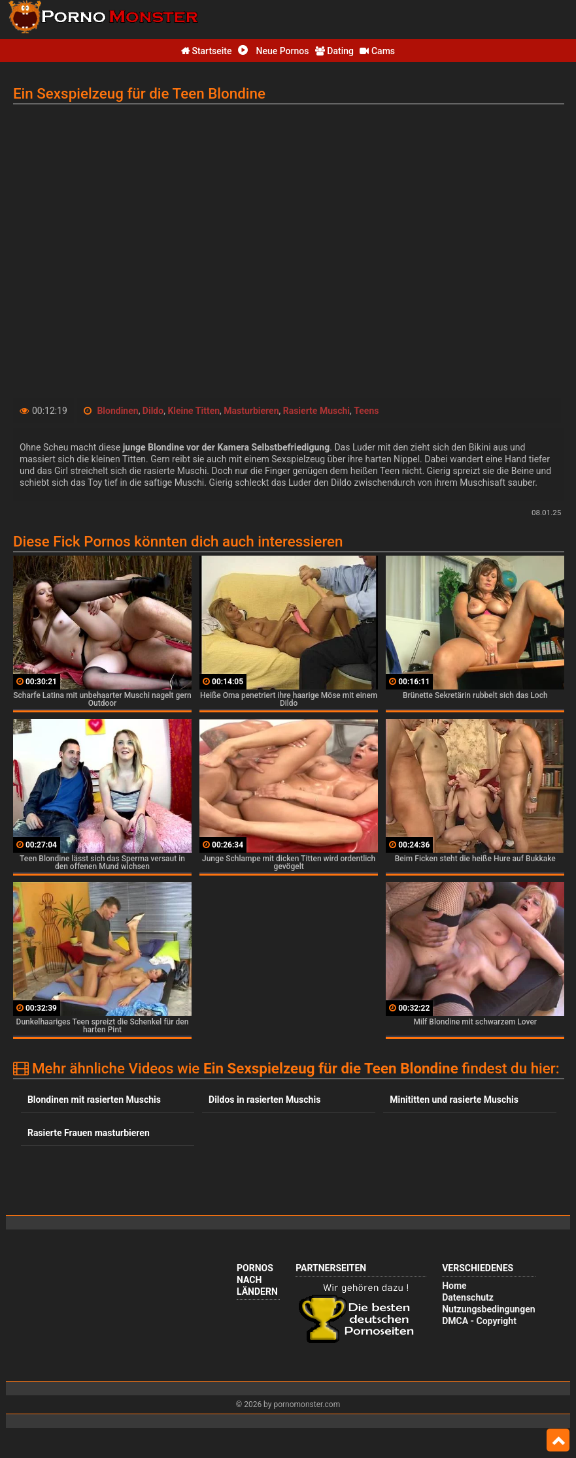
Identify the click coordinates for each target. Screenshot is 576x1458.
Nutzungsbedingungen (488, 1309)
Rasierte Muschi (316, 410)
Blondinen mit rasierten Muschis (94, 1099)
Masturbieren (251, 410)
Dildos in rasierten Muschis (264, 1099)
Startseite (206, 51)
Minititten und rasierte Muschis (454, 1099)
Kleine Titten (193, 410)
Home (454, 1285)
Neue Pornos (273, 51)
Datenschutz (468, 1297)
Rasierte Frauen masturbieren (88, 1133)
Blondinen (117, 410)
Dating (334, 51)
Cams (377, 51)
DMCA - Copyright (479, 1321)
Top (558, 1440)
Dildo (153, 410)
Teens (366, 410)
